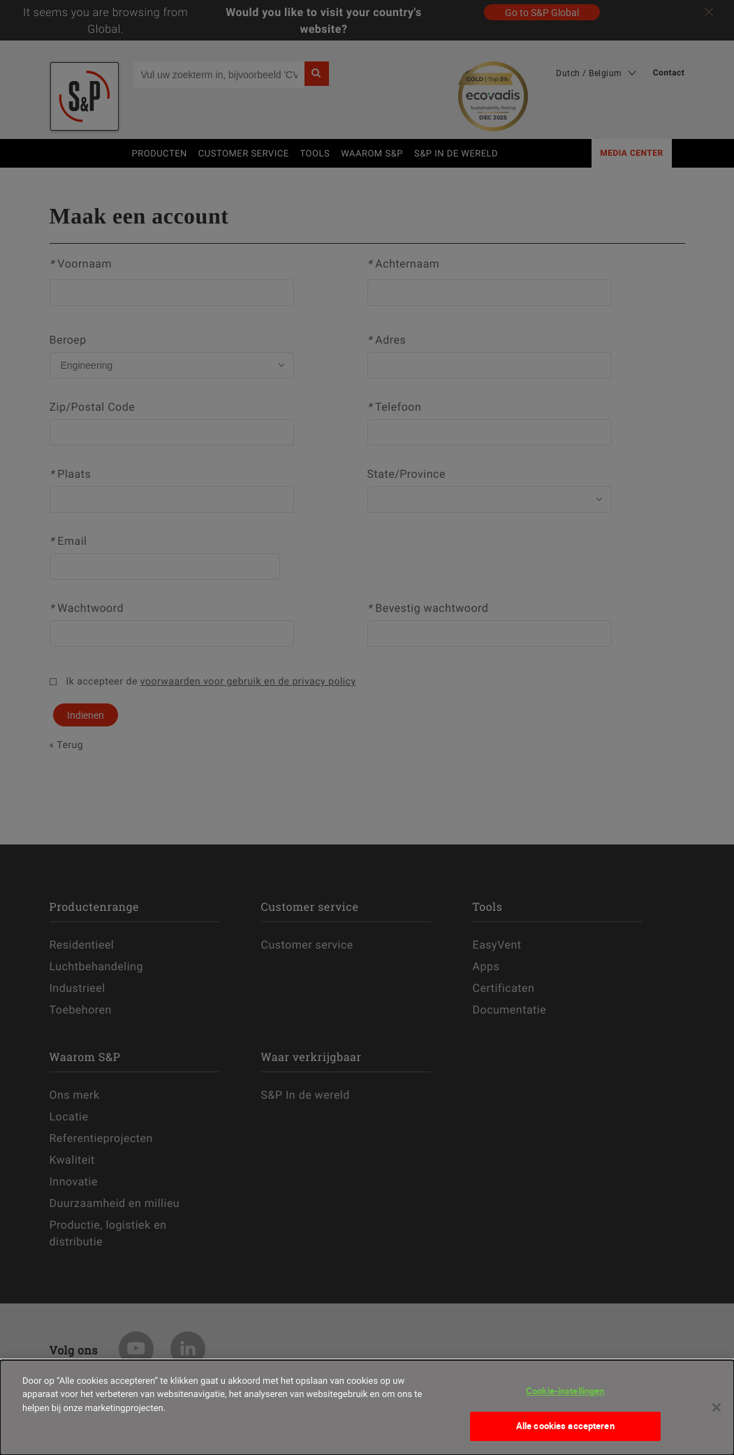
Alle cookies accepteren (565, 1425)
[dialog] (367, 1407)
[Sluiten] (716, 1407)
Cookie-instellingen (565, 1390)
